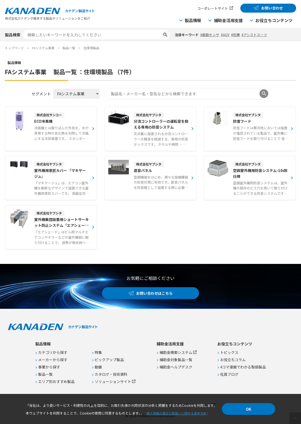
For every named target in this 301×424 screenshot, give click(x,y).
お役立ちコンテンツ (274, 20)
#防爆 (235, 34)
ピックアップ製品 (109, 359)
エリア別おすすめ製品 (56, 381)
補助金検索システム (175, 352)
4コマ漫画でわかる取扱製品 (243, 366)
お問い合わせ (272, 7)
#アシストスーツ (254, 34)
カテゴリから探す (52, 352)
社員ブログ (229, 374)
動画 (98, 366)
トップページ (14, 48)
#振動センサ (209, 34)
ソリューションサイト (113, 381)
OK (248, 409)
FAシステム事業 (43, 48)
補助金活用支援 (228, 20)
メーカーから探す (52, 359)
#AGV (225, 34)
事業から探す (49, 366)
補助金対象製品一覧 (175, 359)
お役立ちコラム (233, 359)
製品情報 (193, 20)
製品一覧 (69, 48)
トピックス (229, 352)
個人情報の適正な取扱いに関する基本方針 (177, 413)
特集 (98, 352)
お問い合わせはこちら (154, 293)
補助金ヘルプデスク (175, 366)
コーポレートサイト (212, 8)
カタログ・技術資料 (111, 374)
